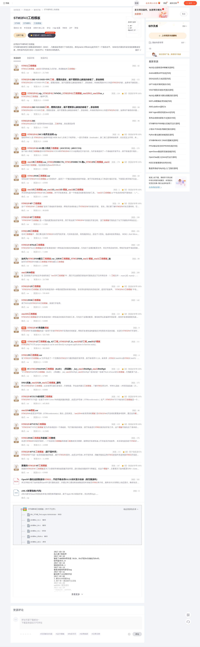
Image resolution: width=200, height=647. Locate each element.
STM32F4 (26, 23)
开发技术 (27, 10)
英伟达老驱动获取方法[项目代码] (162, 118)
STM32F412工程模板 (27, 18)
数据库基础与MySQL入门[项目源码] (163, 169)
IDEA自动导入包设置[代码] (159, 79)
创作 (190, 3)
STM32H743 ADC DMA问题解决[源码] (163, 140)
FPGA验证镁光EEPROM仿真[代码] (163, 146)
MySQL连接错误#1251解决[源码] (161, 68)
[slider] (26, 634)
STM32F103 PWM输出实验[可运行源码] (164, 124)
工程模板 (37, 23)
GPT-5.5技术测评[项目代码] (159, 84)
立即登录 (117, 25)
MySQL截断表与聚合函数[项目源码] (163, 96)
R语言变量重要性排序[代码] (160, 163)
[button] (138, 50)
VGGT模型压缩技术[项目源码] (161, 90)
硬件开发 (37, 10)
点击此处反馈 (155, 187)
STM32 (17, 23)
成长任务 (174, 3)
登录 (136, 3)
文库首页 (17, 10)
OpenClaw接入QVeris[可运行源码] (163, 157)
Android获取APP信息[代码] (160, 73)
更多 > (184, 26)
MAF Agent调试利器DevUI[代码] (162, 112)
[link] (17, 10)
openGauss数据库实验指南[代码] (162, 152)
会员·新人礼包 (153, 3)
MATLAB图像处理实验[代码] (160, 101)
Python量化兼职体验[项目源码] (161, 135)
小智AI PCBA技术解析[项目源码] (162, 129)
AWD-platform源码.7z (157, 107)
